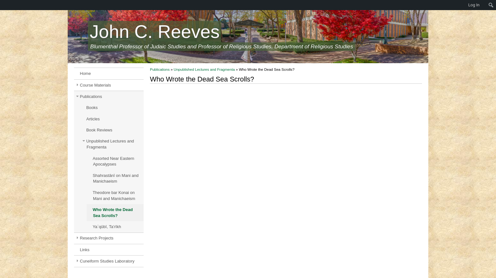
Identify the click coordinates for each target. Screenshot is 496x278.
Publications (91, 96)
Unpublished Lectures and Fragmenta (110, 144)
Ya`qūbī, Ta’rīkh (107, 226)
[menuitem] (3, 5)
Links (85, 249)
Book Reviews (99, 130)
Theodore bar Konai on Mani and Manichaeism (114, 195)
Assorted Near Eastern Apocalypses (113, 161)
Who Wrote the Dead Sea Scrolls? (113, 212)
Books (92, 107)
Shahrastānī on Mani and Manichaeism (116, 178)
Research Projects (97, 238)
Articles (93, 119)
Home (85, 73)
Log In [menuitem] (474, 5)
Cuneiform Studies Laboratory (107, 261)
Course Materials (95, 85)
